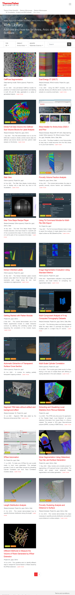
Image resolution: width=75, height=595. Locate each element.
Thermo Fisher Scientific (11, 10)
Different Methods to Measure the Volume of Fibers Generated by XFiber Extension (19, 554)
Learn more (19, 94)
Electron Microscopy (26, 10)
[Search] (57, 44)
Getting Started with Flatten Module (18, 315)
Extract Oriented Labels (13, 270)
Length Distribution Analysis (15, 505)
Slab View (8, 177)
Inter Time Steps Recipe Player (16, 220)
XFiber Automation (11, 457)
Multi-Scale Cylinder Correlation (51, 363)
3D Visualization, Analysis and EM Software (18, 12)
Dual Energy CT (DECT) (48, 79)
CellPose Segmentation (13, 79)
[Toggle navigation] (70, 4)
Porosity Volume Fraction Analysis (52, 177)
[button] (9, 44)
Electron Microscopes (40, 10)
